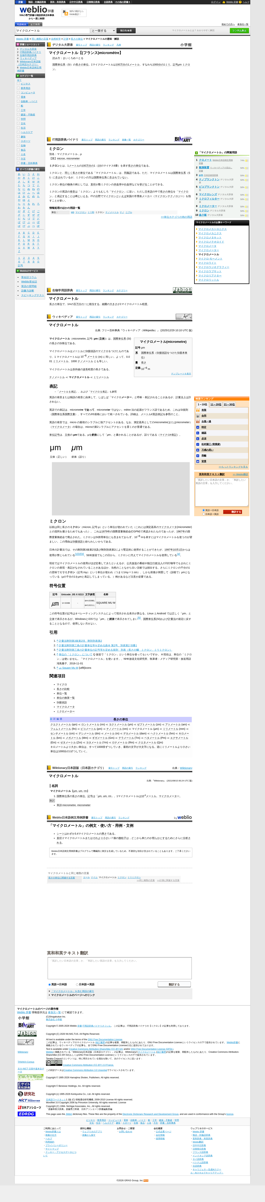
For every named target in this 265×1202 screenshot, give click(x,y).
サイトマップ (52, 1149)
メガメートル (73, 737)
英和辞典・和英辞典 (203, 1138)
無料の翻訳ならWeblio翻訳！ (76, 13)
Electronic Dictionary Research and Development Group (151, 1114)
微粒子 (122, 838)
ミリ (167, 64)
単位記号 (54, 434)
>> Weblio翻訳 (240, 474)
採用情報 (160, 1138)
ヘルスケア (27, 132)
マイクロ (103, 351)
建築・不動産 (28, 114)
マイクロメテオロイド (211, 241)
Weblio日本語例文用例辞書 (70, 817)
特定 (204, 427)
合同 (204, 415)
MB (72, 212)
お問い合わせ (125, 1131)
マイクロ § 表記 (98, 391)
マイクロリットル (208, 279)
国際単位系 (58, 64)
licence (229, 1114)
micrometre (69, 805)
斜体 (94, 434)
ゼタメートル (68, 742)
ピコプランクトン (209, 186)
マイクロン (117, 191)
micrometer (73, 158)
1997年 (169, 549)
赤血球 (117, 184)
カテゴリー (138, 139)
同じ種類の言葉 (40, 38)
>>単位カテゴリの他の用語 (176, 216)
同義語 (128, 172)
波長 (85, 369)
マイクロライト (207, 262)
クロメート (205, 159)
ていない (122, 177)
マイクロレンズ (208, 194)
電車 (23, 97)
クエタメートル (147, 742)
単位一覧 (62, 693)
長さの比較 (63, 688)
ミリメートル (60, 361)
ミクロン (122, 877)
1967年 (180, 531)
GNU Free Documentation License (105, 1039)
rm (85, 791)
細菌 (104, 304)
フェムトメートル (60, 728)
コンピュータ (28, 92)
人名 (23, 154)
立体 (102, 338)
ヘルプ (246, 2)
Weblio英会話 (29, 281)
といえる (83, 196)
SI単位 (63, 343)
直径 (93, 184)
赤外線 (76, 369)
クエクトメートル (60, 724)
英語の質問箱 (29, 286)
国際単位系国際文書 (63, 414)
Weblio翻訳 (198, 1142)
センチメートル (59, 733)
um (80, 791)
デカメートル (131, 733)
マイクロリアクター (210, 275)
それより (98, 838)
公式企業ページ (163, 1131)
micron (61, 158)
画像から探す (89, 1135)
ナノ (122, 212)
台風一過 (206, 421)
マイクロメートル (142, 728)
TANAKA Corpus (26, 1062)
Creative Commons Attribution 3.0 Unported (85, 1070)
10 (99, 165)
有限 (204, 410)
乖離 (204, 455)
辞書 (20, 2)
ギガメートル (100, 737)
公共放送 (132, 563)
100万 (119, 64)
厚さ (104, 833)
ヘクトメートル (160, 733)
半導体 (138, 196)
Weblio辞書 (232, 1042)
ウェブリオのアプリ (92, 1131)
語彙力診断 (27, 290)
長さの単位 (77, 38)
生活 (23, 127)
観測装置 (204, 167)
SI (69, 64)
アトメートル (173, 724)
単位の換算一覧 (66, 697)
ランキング (108, 45)
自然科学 (56, 38)
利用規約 (49, 1142)
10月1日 (178, 549)
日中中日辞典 (76, 2)
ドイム (94, 877)
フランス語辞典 (200, 1152)
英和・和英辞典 (58, 2)
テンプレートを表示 (181, 373)
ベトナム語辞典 (200, 1162)
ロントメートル (90, 724)
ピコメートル (88, 728)
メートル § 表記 (67, 391)
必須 (204, 438)
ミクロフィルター (209, 198)
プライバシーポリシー (56, 1145)
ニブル (129, 212)
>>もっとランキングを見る (233, 466)
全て (19, 80)
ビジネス (25, 83)
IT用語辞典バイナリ (65, 139)
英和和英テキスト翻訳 (67, 952)
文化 (23, 123)
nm (135, 572)
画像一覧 (126, 139)
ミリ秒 (91, 212)
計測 (65, 38)
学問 (23, 119)
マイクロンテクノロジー (169, 196)
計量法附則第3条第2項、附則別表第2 (80, 640)
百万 (76, 304)
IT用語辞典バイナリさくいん (96, 1026)
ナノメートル (112, 212)
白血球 (128, 184)
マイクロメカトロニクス (212, 229)
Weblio (49, 1052)
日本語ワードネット (56, 1099)
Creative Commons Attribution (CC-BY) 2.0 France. (88, 1065)
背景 (204, 461)
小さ (105, 838)
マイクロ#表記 (168, 434)
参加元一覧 (242, 24)
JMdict (69, 1114)
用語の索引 (94, 45)
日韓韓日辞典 (93, 2)
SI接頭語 (162, 352)
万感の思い (207, 450)
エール (86, 877)
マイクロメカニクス (210, 233)
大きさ (113, 304)
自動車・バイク (29, 101)
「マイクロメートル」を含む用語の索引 (72, 991)
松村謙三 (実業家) (211, 444)
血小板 (203, 214)
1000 (155, 64)
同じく (69, 172)
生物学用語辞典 (62, 290)
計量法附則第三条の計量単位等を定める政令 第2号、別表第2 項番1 (98, 645)
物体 (70, 184)
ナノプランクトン (209, 179)
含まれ (59, 177)
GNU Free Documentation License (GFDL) (152, 1049)
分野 (98, 196)
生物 (23, 145)
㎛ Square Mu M (68, 667)
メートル (134, 64)
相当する (94, 304)
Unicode (66, 594)
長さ (143, 362)
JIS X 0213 (78, 594)
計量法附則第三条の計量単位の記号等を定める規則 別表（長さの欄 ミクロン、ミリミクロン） (115, 649)
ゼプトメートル (146, 724)
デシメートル (86, 733)
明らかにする (159, 838)
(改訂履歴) (100, 1042)
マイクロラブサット (210, 271)
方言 (23, 158)
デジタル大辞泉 (62, 44)
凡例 (118, 45)
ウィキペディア (62, 316)
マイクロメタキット (210, 237)
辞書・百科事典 (29, 163)
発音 (72, 191)
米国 (129, 196)
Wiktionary (186, 768)
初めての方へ (228, 24)
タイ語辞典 (198, 1159)
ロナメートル (120, 742)
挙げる (143, 184)
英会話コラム (29, 277)
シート (60, 833)
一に (86, 304)
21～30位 (229, 404)
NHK (89, 555)
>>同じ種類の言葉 (146, 880)
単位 (62, 184)
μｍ (201, 175)
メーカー (147, 196)
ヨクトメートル (118, 724)
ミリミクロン (134, 877)
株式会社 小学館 (54, 1019)
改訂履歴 (161, 1052)
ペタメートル (152, 737)
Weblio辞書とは (53, 1131)
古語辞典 (108, 2)
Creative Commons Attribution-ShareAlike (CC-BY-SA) (96, 1049)
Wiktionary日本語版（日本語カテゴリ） (78, 767)
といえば (121, 196)
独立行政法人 (155, 563)
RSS (146, 1181)
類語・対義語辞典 (37, 2)
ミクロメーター (66, 711)
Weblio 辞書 (232, 2)
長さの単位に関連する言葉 (61, 878)
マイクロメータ (61, 426)
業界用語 (25, 88)
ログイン (216, 2)
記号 (175, 64)
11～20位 (216, 404)
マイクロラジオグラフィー (213, 267)
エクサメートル (179, 737)
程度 (144, 304)
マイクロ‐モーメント (210, 258)
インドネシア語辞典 (203, 1155)
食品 (23, 150)
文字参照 (90, 594)
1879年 (106, 531)
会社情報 (160, 1135)
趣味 (23, 136)
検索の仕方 (50, 1135)
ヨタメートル (94, 742)
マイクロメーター (169, 796)
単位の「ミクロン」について (75, 654)
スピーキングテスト (32, 295)
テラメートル (126, 737)
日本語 (148, 191)
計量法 (179, 397)
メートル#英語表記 (152, 414)
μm (180, 64)
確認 (204, 432)
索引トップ (81, 45)
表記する (62, 196)
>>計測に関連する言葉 (168, 880)
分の (125, 64)
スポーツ (25, 141)
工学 (23, 110)
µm (75, 791)
